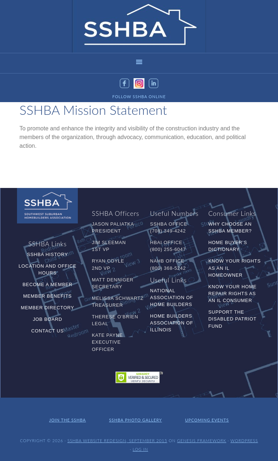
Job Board (47, 319)
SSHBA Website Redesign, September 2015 (117, 440)
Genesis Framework (201, 440)
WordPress (244, 440)
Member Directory (47, 307)
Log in (140, 449)
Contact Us (47, 331)
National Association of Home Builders (171, 297)
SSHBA (139, 26)
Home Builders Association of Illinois (171, 322)
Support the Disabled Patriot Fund (232, 318)
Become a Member (47, 284)
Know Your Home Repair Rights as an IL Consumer (232, 293)
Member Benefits (47, 296)
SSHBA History (47, 254)
